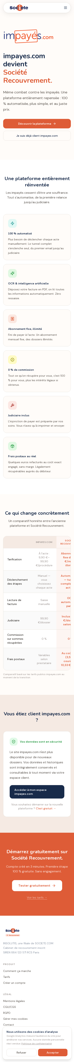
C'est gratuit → (46, 808)
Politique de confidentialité (36, 1043)
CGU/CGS (9, 1007)
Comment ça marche (17, 971)
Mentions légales (14, 1001)
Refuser (21, 1052)
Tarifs (6, 977)
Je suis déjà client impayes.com (37, 135)
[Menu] (65, 7)
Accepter (53, 1052)
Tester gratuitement (37, 885)
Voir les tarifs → (37, 897)
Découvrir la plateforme (37, 123)
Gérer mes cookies (15, 1019)
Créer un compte (14, 983)
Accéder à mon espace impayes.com (30, 792)
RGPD (6, 1013)
